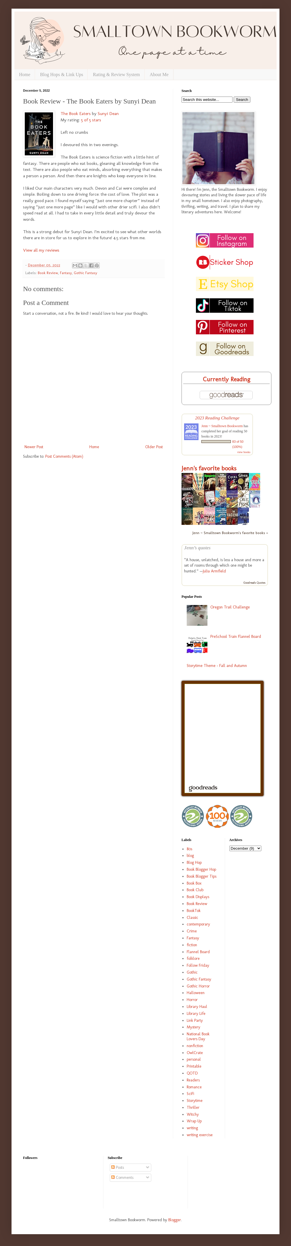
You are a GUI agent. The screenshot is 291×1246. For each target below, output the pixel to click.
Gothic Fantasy (85, 273)
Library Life (196, 1013)
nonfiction (195, 1045)
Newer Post (33, 446)
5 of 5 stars (91, 119)
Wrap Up (194, 1121)
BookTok (194, 910)
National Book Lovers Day (198, 1036)
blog (190, 855)
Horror (192, 999)
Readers (193, 1080)
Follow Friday (198, 965)
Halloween (196, 992)
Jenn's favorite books (209, 468)
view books (243, 452)
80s (189, 849)
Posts (117, 1167)
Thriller (193, 1107)
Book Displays (198, 896)
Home (24, 74)
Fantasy (66, 273)
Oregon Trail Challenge (230, 607)
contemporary (198, 924)
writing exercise (200, 1134)
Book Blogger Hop (201, 869)
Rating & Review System (116, 74)
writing (192, 1128)
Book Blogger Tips (201, 876)
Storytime (195, 1100)
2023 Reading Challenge (217, 417)
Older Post (154, 446)
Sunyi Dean (108, 113)
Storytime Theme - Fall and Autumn (217, 665)
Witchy (193, 1114)
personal (194, 1059)
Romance (194, 1087)
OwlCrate (195, 1052)
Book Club (195, 889)
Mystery (193, 1027)
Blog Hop (194, 862)
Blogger (174, 1219)
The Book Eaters (76, 113)
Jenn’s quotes (197, 548)
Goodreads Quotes (254, 583)
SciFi (190, 1093)
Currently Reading (226, 379)
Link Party (195, 1020)
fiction (192, 944)
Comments (122, 1177)
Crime (192, 931)
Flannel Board (198, 951)
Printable (194, 1066)
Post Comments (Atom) (64, 456)
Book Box (194, 883)
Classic (192, 917)
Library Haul (197, 1006)
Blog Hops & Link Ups (61, 74)
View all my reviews (41, 250)
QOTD (192, 1073)
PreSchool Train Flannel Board (235, 636)
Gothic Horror (198, 986)
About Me (159, 74)
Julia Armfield (214, 571)
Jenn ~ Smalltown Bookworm (222, 426)
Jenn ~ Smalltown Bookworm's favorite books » (230, 533)
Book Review (48, 273)
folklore (193, 958)
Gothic (192, 972)
